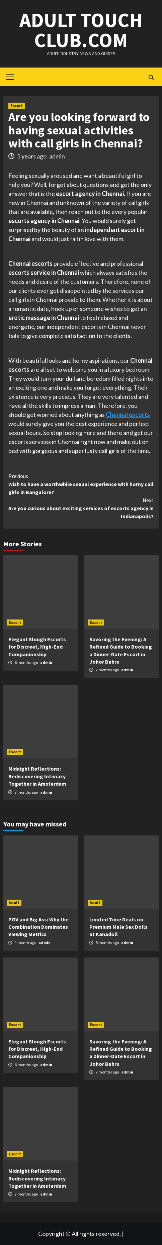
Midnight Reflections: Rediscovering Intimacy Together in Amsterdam (37, 776)
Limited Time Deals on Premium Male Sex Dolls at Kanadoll (118, 927)
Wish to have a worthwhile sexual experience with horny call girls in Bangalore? (81, 483)
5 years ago (32, 156)
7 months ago (107, 669)
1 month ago (26, 942)
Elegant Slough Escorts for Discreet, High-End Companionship (37, 647)
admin (57, 156)
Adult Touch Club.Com (81, 29)
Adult (14, 902)
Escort (16, 105)
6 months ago (26, 662)
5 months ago (107, 942)
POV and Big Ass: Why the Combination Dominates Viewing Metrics (38, 927)
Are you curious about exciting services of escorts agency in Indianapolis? (81, 508)
